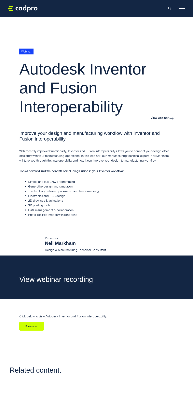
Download (31, 326)
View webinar (159, 118)
